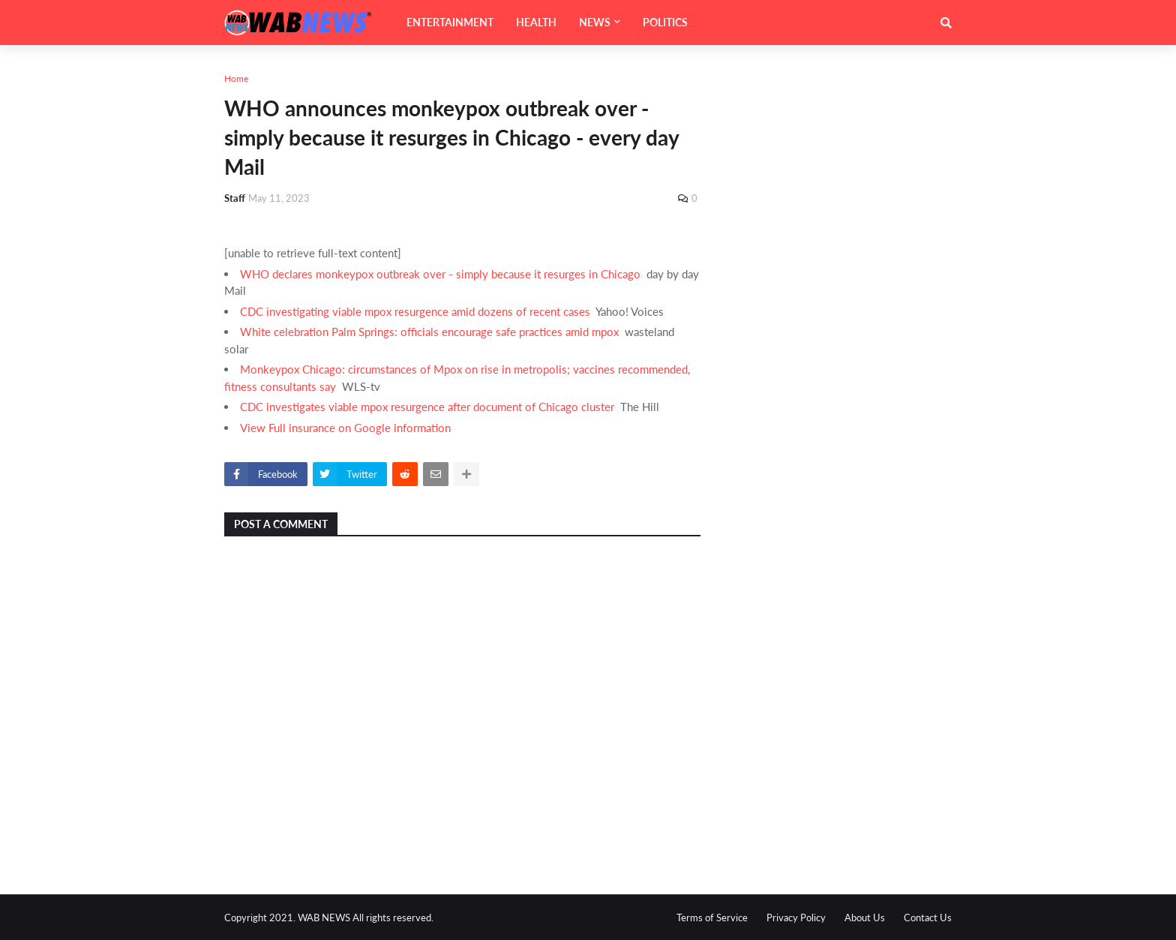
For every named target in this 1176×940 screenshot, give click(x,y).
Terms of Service (712, 917)
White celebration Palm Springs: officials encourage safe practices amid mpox (429, 331)
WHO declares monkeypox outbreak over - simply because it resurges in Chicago (440, 274)
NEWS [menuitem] (594, 22)
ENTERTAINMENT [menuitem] (450, 22)
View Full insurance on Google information (345, 427)
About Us (864, 917)
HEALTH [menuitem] (536, 22)
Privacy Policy (796, 917)
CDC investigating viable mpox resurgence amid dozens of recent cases (415, 311)
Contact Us (928, 917)
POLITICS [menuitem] (665, 22)
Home (236, 78)
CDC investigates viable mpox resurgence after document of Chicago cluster (427, 406)
